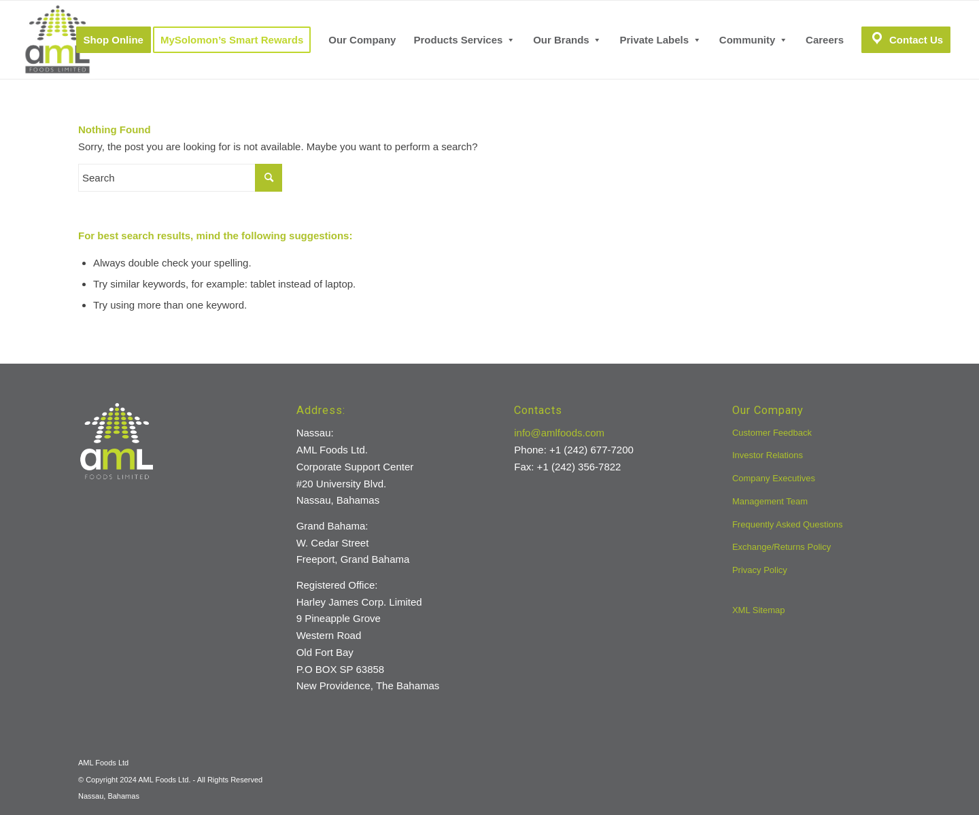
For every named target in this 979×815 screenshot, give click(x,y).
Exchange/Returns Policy (781, 547)
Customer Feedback (772, 433)
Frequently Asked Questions (787, 524)
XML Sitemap (758, 610)
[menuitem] (113, 40)
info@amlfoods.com (559, 432)
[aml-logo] (57, 40)
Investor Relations (767, 455)
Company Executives (773, 478)
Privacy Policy (759, 570)
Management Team (770, 501)
